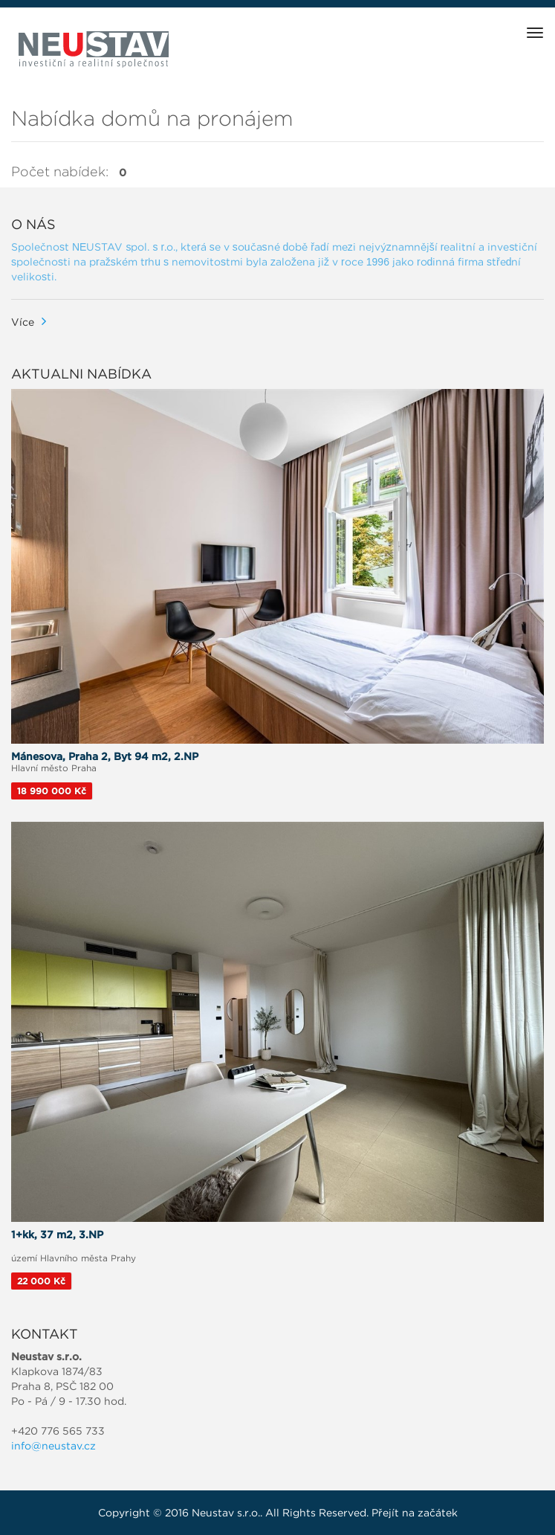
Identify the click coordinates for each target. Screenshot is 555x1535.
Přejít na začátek (414, 1513)
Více (22, 322)
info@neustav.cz (53, 1446)
